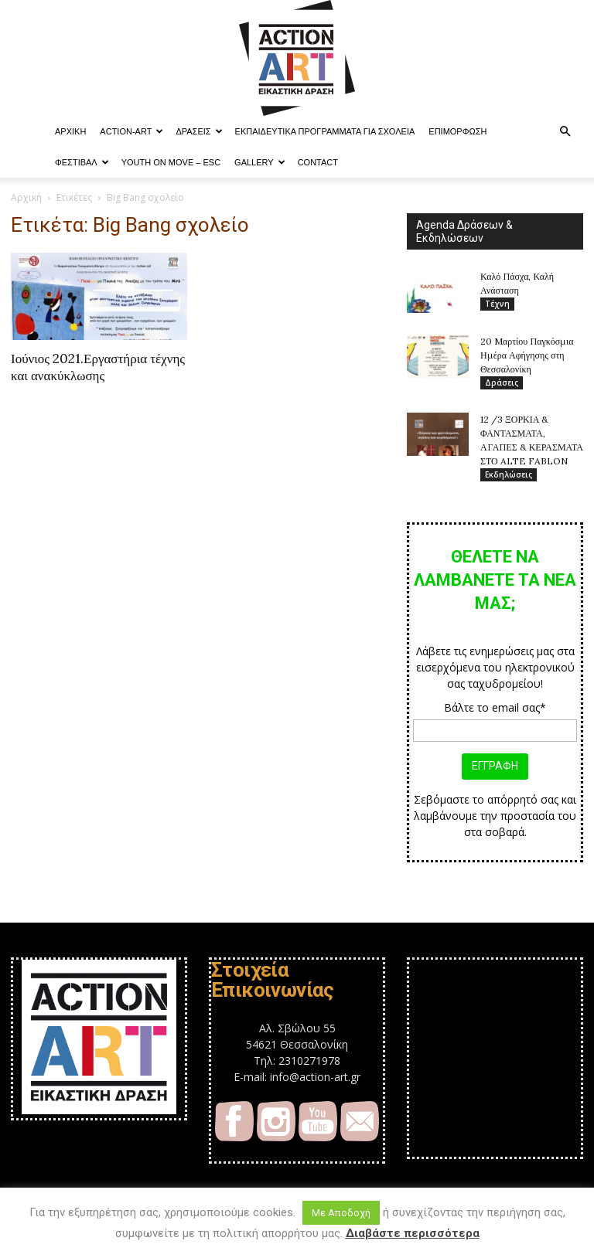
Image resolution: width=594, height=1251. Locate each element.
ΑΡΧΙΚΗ (70, 131)
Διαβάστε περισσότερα (413, 1233)
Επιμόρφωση (457, 131)
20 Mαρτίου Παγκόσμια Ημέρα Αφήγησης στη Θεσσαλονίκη (527, 355)
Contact (318, 162)
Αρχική (26, 197)
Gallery (259, 162)
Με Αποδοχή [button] (341, 1213)
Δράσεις (199, 131)
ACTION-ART (131, 131)
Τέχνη (497, 303)
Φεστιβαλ (82, 162)
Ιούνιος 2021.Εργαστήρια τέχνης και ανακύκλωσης (98, 367)
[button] (564, 131)
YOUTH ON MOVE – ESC (170, 162)
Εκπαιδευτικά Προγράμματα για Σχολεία (325, 131)
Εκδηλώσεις (508, 475)
